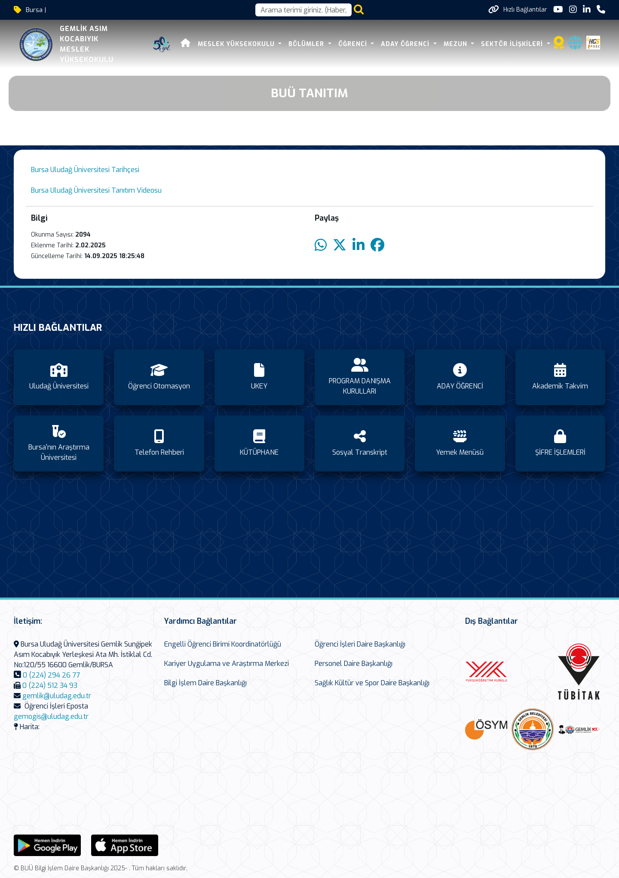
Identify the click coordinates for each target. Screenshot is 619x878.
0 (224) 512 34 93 (49, 685)
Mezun (456, 44)
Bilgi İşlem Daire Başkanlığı (205, 682)
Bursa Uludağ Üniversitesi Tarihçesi (85, 169)
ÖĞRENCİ (353, 44)
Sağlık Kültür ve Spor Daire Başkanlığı (372, 682)
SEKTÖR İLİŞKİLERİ (513, 44)
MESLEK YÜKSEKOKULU (237, 44)
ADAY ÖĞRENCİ (406, 44)
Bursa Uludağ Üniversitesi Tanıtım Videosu (97, 190)
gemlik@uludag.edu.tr (56, 695)
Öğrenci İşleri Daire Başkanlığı (360, 644)
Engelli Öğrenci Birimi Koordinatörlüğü (222, 644)
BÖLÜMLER (307, 44)
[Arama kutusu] (303, 9)
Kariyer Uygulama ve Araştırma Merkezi (226, 663)
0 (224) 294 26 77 (51, 675)
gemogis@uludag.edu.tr (51, 716)
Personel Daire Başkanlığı (353, 663)
